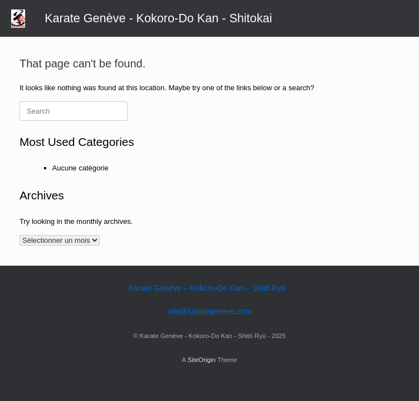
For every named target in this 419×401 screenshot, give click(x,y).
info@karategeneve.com (209, 311)
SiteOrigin (201, 359)
